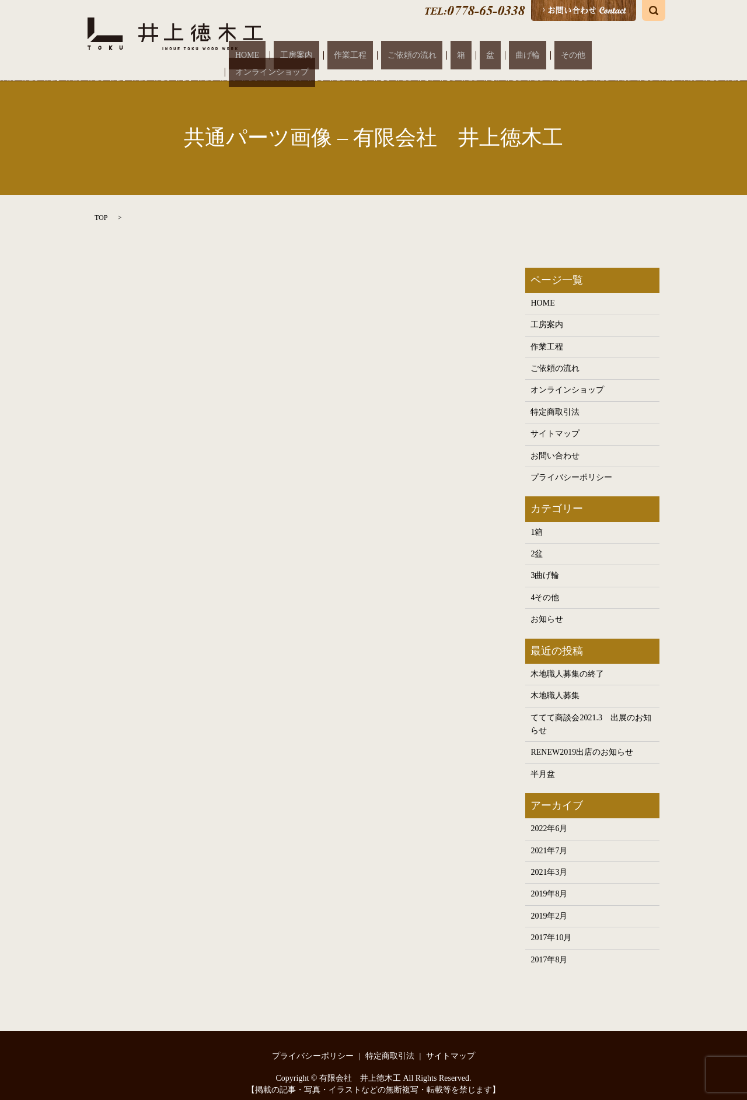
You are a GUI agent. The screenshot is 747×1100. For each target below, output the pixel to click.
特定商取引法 (555, 400)
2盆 (536, 542)
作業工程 (402, 55)
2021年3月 (548, 860)
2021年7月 (548, 839)
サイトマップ (555, 422)
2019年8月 (548, 882)
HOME (325, 55)
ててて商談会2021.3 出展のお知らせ (590, 712)
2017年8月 (548, 947)
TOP (101, 205)
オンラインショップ (618, 55)
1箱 (536, 520)
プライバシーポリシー (571, 465)
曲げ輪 (528, 55)
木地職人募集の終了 (567, 662)
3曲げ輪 (544, 563)
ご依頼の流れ (451, 55)
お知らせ (546, 607)
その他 (561, 55)
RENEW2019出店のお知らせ (581, 740)
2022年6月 (548, 816)
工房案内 (361, 55)
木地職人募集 (555, 683)
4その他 (544, 585)
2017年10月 (550, 926)
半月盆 (542, 762)
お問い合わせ (555, 444)
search (653, 10)
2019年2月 (548, 904)
